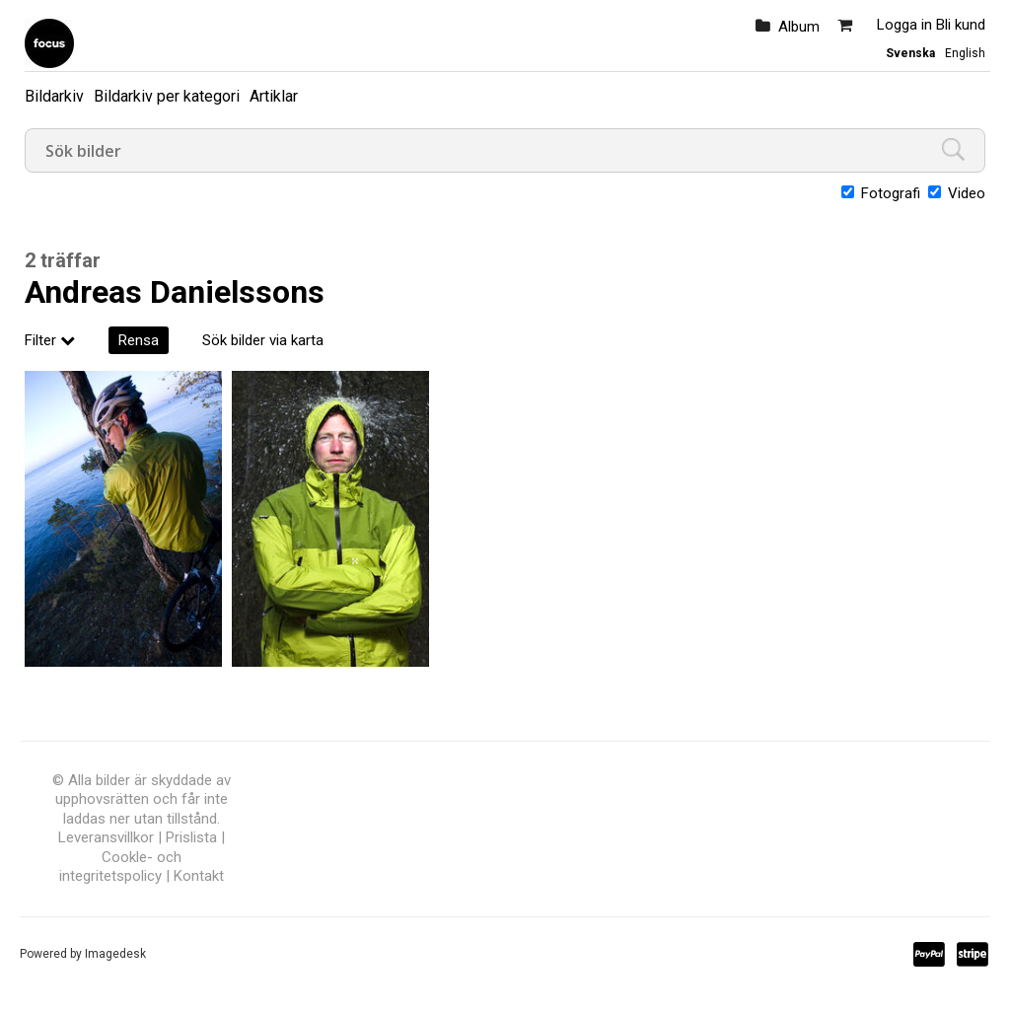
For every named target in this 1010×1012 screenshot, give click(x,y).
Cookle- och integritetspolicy (120, 867)
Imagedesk (115, 954)
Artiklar (274, 96)
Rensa (138, 340)
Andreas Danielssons (175, 292)
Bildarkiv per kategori (167, 96)
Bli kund (960, 25)
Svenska (910, 53)
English (965, 53)
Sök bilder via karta (263, 340)
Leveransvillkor (106, 837)
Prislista (191, 837)
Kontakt (199, 876)
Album (799, 27)
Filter (50, 340)
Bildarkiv (54, 96)
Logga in (904, 25)
